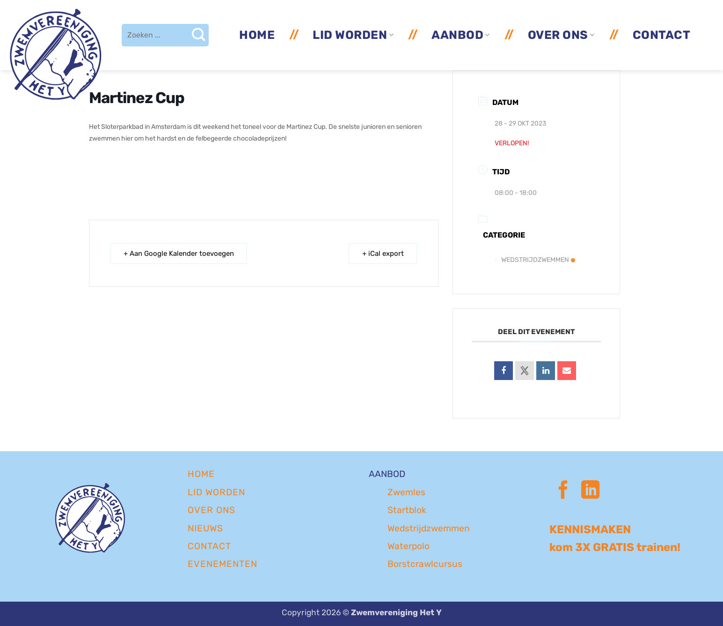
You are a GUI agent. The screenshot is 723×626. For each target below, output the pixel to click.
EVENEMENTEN (222, 564)
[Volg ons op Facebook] (563, 491)
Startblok (406, 510)
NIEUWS (205, 528)
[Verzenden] (198, 35)
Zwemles (406, 492)
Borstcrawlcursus (424, 564)
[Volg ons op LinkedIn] (590, 491)
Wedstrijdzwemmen (535, 260)
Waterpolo (408, 546)
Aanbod (460, 35)
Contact (662, 35)
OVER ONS (211, 510)
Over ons (561, 35)
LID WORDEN (216, 492)
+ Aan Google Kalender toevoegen (179, 253)
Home (257, 35)
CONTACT (209, 546)
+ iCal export (382, 253)
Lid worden (353, 35)
